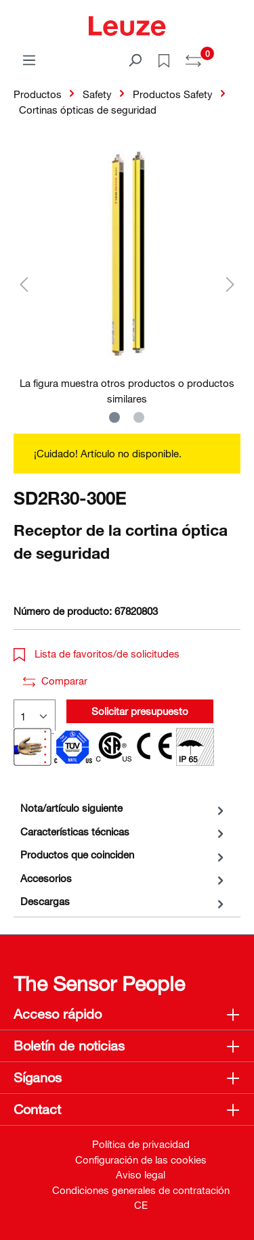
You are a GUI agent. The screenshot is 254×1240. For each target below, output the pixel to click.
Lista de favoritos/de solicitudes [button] (96, 653)
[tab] (124, 808)
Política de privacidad (141, 1144)
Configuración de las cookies (141, 1159)
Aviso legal (140, 1174)
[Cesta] (232, 55)
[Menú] (29, 59)
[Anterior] (24, 284)
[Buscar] (134, 59)
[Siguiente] (230, 284)
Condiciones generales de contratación (141, 1190)
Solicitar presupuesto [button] (139, 711)
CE (141, 1205)
